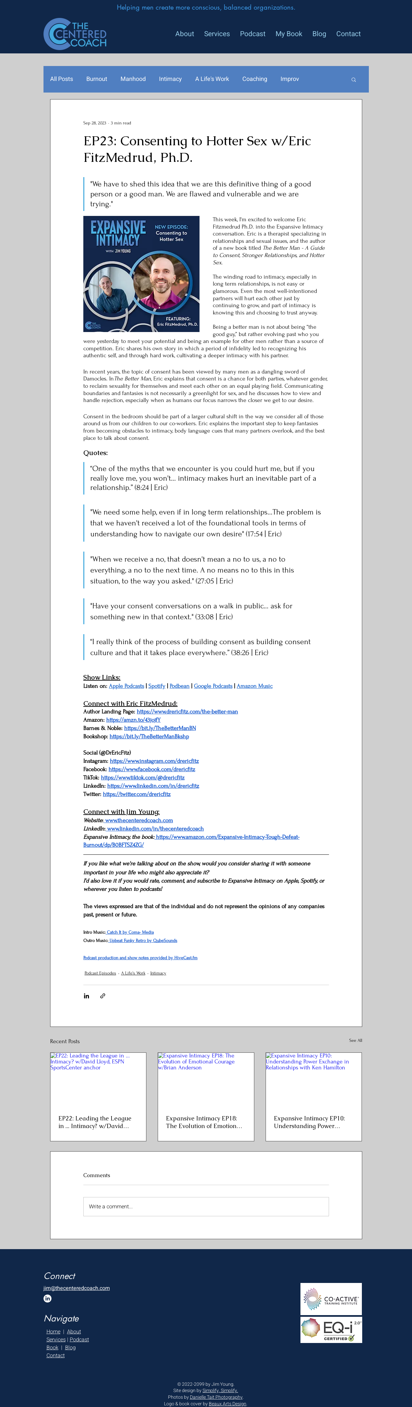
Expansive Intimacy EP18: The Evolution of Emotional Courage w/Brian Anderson (204, 1122)
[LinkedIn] (47, 1299)
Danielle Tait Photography (216, 1397)
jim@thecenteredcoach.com (76, 1288)
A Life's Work (212, 79)
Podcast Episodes (100, 973)
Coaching (254, 79)
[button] (354, 79)
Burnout (96, 79)
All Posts (61, 79)
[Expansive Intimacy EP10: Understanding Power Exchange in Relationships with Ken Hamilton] (314, 1079)
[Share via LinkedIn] (86, 996)
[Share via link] (103, 996)
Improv (290, 79)
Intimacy (170, 79)
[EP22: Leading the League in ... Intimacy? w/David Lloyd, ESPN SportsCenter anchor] (98, 1079)
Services (56, 1340)
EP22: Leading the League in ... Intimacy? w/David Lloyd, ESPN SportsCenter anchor (94, 1122)
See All (355, 1040)
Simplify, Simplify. (220, 1390)
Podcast (79, 1340)
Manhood (133, 79)
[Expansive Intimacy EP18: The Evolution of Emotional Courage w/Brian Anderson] (206, 1079)
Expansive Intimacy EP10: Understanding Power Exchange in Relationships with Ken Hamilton (311, 1122)
